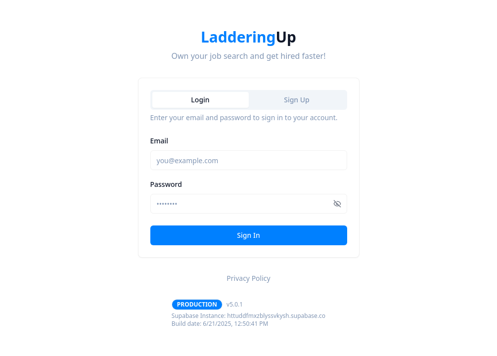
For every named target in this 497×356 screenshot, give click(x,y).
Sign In (248, 235)
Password (166, 184)
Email (159, 140)
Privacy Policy (248, 278)
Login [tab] (200, 99)
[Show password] (337, 204)
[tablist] (248, 100)
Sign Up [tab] (297, 99)
